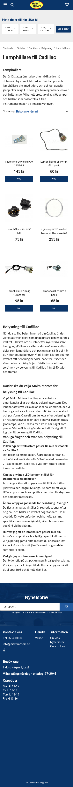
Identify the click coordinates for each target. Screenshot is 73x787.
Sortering (9, 112)
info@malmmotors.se (16, 644)
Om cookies (57, 646)
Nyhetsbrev (57, 642)
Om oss (55, 638)
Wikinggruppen (43, 783)
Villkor (39, 638)
